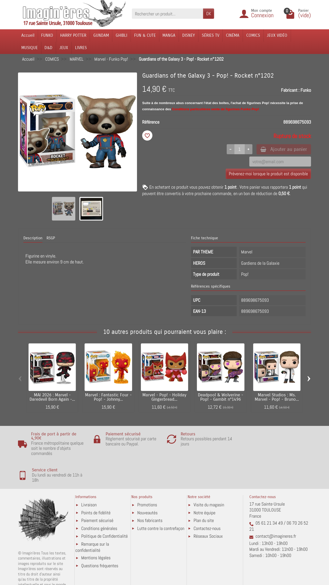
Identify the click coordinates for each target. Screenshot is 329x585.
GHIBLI (121, 35)
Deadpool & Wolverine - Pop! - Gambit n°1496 (220, 397)
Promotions (147, 478)
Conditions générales (99, 501)
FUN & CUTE (145, 35)
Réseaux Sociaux (208, 509)
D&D (48, 47)
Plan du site (204, 494)
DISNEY (188, 35)
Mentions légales (96, 531)
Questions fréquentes (99, 539)
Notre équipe (204, 486)
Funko (305, 90)
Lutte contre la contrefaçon (160, 501)
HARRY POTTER (73, 35)
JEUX (63, 47)
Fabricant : (290, 90)
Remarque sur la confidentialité (92, 520)
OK (208, 13)
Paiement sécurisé (97, 494)
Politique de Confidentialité (104, 509)
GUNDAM (101, 35)
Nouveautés (147, 486)
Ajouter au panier (283, 149)
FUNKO (47, 35)
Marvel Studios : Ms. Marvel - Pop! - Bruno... (277, 397)
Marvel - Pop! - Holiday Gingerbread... (164, 397)
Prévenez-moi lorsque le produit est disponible (268, 174)
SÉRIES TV (210, 35)
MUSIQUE (29, 47)
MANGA (168, 35)
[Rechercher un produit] (167, 13)
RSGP (51, 238)
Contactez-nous (207, 501)
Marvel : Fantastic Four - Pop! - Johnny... (108, 397)
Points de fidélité (96, 486)
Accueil (27, 35)
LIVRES (81, 47)
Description (32, 238)
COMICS (253, 35)
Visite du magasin (209, 478)
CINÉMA (232, 35)
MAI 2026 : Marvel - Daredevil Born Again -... (52, 397)
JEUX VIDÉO (277, 35)
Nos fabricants (149, 494)
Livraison (89, 478)
